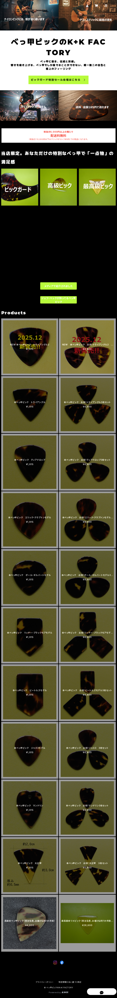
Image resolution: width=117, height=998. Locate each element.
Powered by (58, 992)
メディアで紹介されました (58, 286)
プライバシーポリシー (45, 982)
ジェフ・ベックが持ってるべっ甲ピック (58, 300)
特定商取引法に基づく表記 (69, 982)
